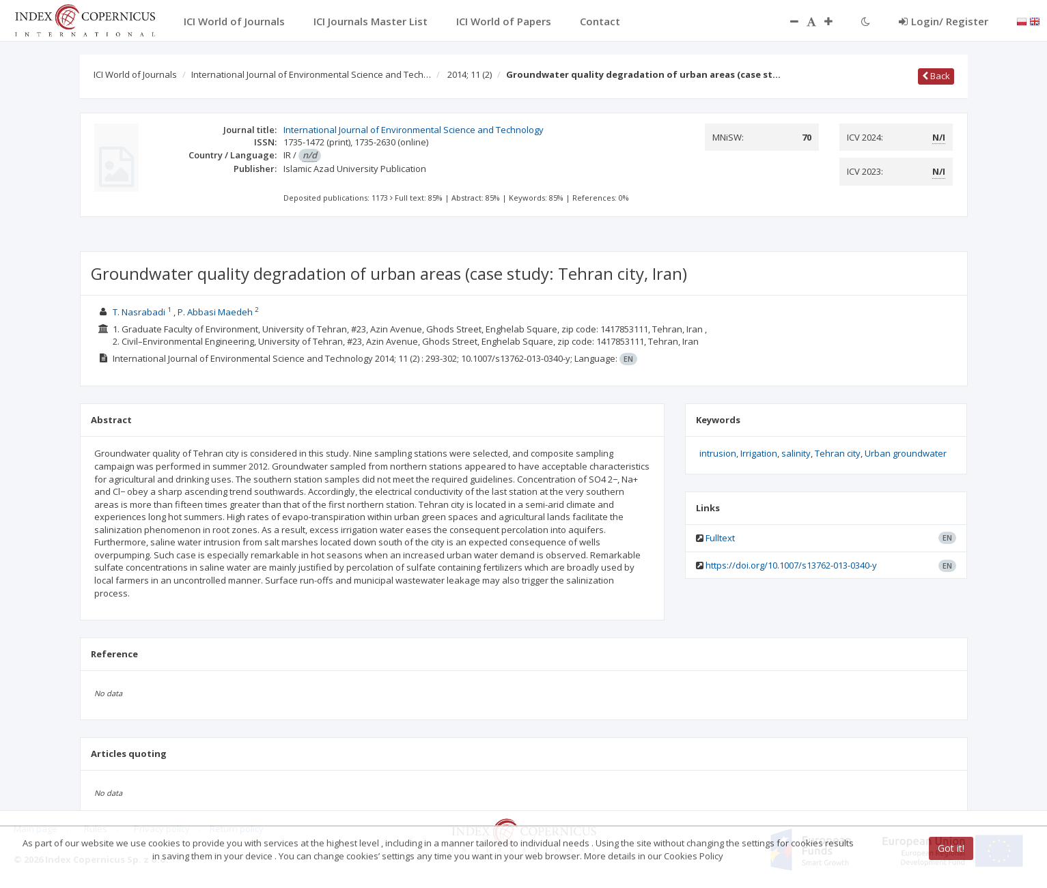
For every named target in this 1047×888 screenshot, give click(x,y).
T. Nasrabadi (140, 312)
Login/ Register (943, 21)
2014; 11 (469, 74)
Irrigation (758, 453)
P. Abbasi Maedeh (216, 312)
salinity (796, 453)
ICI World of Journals (135, 74)
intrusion (717, 453)
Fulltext (720, 538)
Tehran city (838, 453)
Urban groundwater (906, 453)
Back (936, 76)
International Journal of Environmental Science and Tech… (311, 74)
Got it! (951, 848)
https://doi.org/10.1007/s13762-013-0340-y (791, 565)
